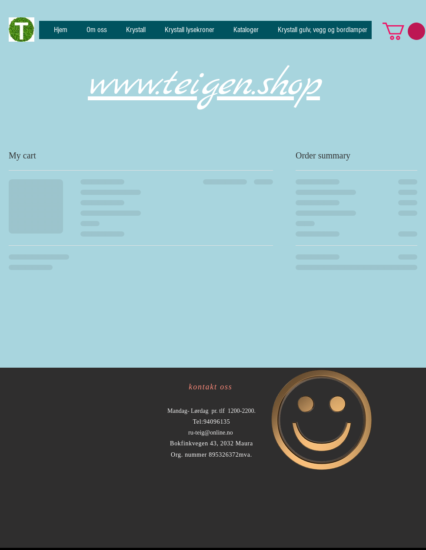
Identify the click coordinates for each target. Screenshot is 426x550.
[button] (404, 31)
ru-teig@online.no (210, 432)
